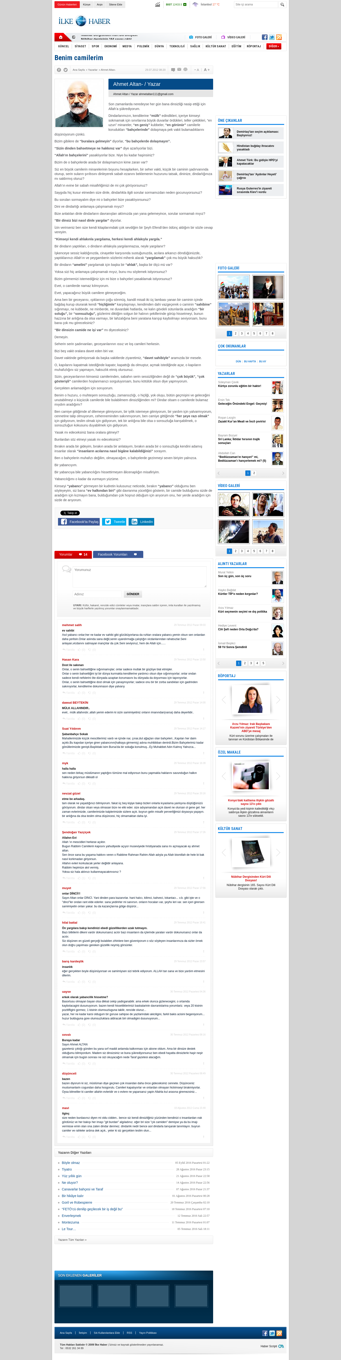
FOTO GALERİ (228, 268)
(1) (83, 878)
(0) (83, 649)
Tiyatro (67, 1169)
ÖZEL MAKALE (229, 752)
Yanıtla (70, 649)
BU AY (262, 361)
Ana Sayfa (66, 1332)
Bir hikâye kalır (73, 1196)
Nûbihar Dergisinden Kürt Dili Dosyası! (109, 37)
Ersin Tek (244, 402)
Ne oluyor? (70, 1183)
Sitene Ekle (115, 4)
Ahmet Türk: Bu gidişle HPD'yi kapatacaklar (257, 161)
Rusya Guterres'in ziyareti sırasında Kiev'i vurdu (254, 190)
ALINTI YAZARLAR (232, 564)
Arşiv (100, 4)
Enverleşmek (71, 1216)
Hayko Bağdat (244, 592)
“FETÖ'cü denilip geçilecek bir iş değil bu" (92, 1209)
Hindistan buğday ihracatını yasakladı (255, 147)
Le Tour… (69, 1229)
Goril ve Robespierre (77, 1202)
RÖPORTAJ (226, 676)
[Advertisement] (310, 83)
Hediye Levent (244, 627)
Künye (86, 4)
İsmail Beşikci (244, 645)
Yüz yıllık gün (71, 1176)
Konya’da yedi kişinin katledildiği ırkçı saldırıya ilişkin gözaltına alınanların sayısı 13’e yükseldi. (251, 808)
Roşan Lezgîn (244, 419)
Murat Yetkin (244, 574)
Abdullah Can (244, 457)
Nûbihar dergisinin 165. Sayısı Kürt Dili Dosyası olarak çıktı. (251, 882)
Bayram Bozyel (244, 439)
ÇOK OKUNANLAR (232, 346)
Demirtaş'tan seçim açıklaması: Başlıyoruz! (258, 133)
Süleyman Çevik (244, 384)
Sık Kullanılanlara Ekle (107, 1332)
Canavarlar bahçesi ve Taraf (82, 1189)
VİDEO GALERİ (229, 485)
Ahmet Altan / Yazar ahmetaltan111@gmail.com (143, 94)
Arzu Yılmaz (244, 610)
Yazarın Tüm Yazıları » (72, 1240)
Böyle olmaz (71, 1163)
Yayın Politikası (148, 1332)
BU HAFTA (250, 361)
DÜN (238, 361)
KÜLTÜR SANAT (230, 828)
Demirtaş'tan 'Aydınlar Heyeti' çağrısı (257, 176)
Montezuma (70, 1222)
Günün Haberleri (67, 4)
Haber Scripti (269, 1346)
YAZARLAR (226, 373)
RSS (129, 1332)
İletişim (83, 1332)
